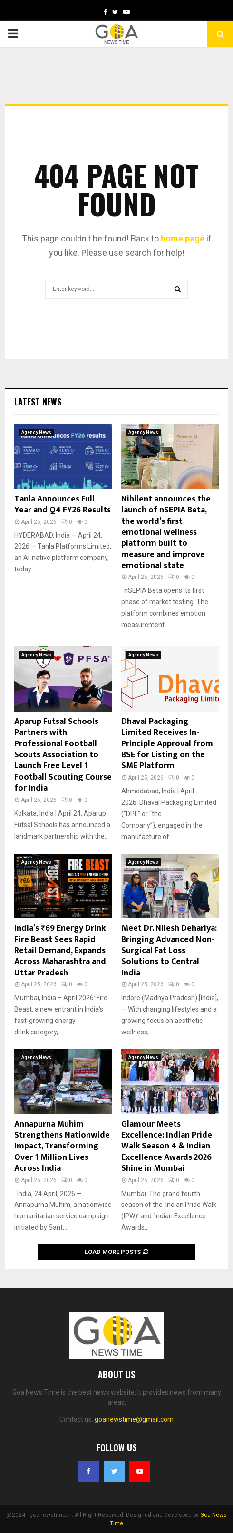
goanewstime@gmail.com (134, 1419)
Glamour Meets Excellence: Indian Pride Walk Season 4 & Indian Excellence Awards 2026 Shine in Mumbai (166, 1146)
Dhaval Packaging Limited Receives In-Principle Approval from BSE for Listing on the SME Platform (167, 743)
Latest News (37, 401)
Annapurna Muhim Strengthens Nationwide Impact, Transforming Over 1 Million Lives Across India (62, 1146)
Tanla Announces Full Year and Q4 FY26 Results (62, 504)
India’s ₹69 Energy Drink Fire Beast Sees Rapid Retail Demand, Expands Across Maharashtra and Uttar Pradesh (60, 950)
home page (182, 238)
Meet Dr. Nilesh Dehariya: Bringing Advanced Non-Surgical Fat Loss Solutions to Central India (169, 950)
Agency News (36, 432)
